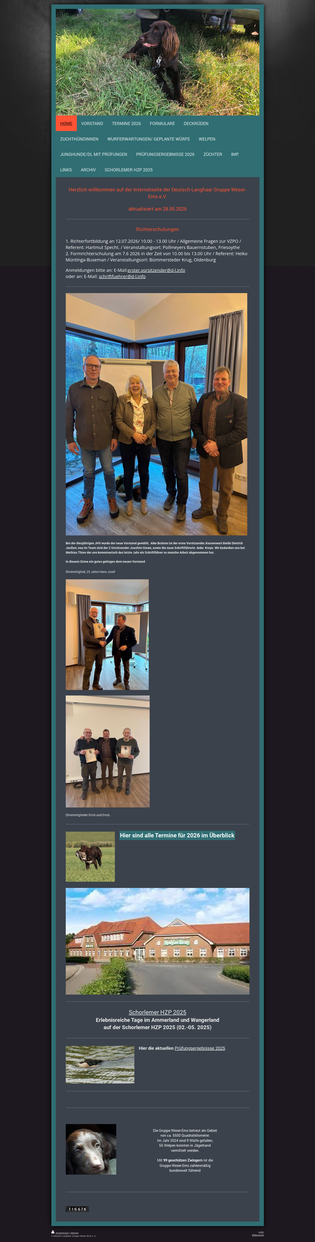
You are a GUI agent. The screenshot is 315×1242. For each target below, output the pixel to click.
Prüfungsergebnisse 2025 (200, 1048)
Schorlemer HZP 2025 (157, 1012)
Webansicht (258, 1235)
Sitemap (74, 1233)
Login (261, 1232)
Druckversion (60, 1233)
